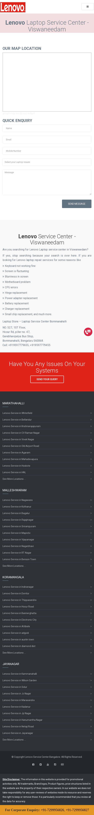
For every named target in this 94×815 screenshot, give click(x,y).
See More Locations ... (14, 479)
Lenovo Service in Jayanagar (18, 733)
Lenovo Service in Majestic (16, 533)
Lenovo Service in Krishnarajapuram (22, 426)
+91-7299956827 (77, 810)
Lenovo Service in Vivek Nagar (18, 439)
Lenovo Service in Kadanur (16, 706)
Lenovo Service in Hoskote (16, 465)
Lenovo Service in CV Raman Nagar (21, 432)
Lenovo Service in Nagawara (18, 500)
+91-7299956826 (52, 810)
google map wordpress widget (19, 113)
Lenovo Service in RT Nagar (17, 552)
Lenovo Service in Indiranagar (18, 586)
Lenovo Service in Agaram (16, 452)
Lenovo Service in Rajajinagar (18, 519)
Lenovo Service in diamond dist (19, 646)
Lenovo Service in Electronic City (20, 619)
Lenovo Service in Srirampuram (19, 526)
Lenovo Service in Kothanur (17, 506)
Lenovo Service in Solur (15, 687)
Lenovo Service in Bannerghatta (19, 613)
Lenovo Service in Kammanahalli (20, 673)
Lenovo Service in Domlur (16, 593)
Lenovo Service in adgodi (16, 633)
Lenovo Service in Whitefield (17, 413)
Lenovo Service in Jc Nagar (17, 693)
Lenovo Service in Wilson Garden (20, 680)
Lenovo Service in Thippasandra (19, 600)
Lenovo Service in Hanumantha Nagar (22, 720)
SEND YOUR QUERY (47, 379)
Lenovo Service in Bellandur (17, 419)
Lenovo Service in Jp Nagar (17, 713)
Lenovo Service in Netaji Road (18, 726)
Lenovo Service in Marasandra (19, 700)
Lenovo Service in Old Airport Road (21, 446)
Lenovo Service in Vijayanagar (18, 539)
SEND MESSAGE (76, 203)
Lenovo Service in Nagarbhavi (18, 546)
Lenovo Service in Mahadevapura (20, 459)
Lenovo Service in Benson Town (19, 559)
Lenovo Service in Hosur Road (18, 606)
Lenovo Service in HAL (14, 472)
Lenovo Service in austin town (18, 639)
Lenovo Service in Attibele (16, 626)
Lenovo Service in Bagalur (16, 513)
